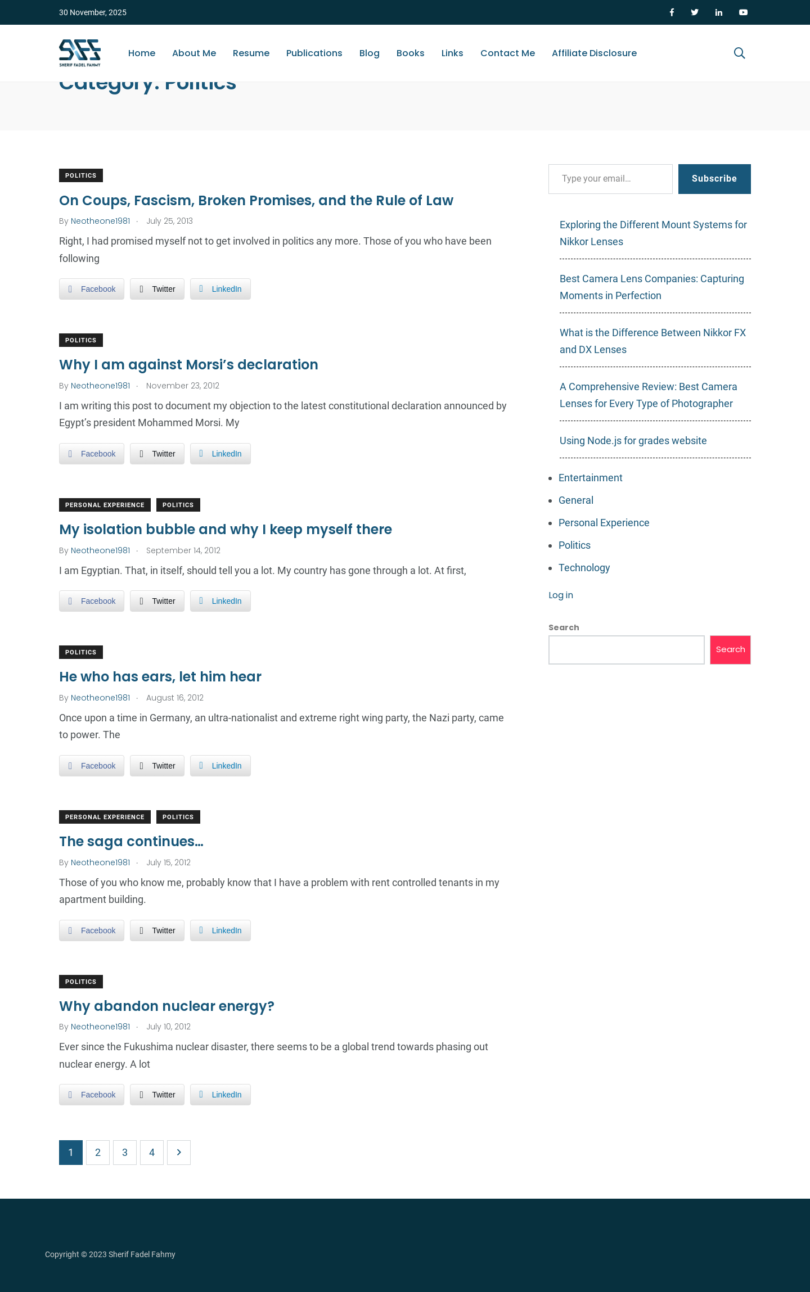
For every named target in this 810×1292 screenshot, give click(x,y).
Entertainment (591, 478)
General (576, 500)
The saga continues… (131, 841)
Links (453, 53)
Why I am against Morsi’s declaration (188, 364)
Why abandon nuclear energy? (166, 1006)
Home (141, 53)
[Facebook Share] (91, 289)
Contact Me (507, 53)
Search (563, 627)
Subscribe (714, 178)
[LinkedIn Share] (220, 289)
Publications (314, 53)
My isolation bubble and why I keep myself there (225, 529)
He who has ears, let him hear (160, 676)
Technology (584, 567)
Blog (369, 53)
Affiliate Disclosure (594, 53)
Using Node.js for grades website (633, 440)
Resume (251, 53)
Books (411, 53)
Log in (560, 595)
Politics (81, 175)
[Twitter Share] (157, 289)
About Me (194, 53)
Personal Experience (105, 505)
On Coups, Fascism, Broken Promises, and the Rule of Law (256, 200)
